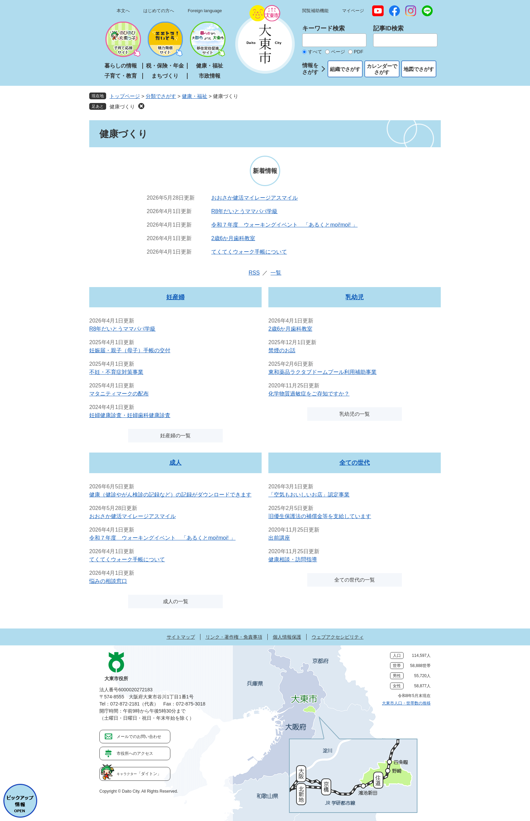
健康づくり (122, 106)
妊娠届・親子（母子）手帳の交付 (129, 350)
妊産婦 (175, 297)
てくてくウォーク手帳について (249, 252)
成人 (175, 462)
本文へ (123, 10)
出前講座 (279, 538)
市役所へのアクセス (135, 753)
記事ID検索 (388, 28)
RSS (254, 273)
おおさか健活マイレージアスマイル (254, 198)
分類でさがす (161, 96)
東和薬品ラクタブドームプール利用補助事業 (322, 372)
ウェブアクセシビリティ (338, 637)
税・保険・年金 (165, 66)
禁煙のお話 (281, 350)
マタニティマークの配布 (119, 393)
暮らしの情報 (120, 66)
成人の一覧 (175, 601)
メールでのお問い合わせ (139, 736)
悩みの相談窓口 (108, 581)
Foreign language (205, 10)
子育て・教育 (120, 76)
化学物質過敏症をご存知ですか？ (309, 393)
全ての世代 (354, 462)
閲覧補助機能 (315, 10)
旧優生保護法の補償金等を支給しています (319, 516)
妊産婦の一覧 (175, 435)
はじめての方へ (158, 10)
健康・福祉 (209, 66)
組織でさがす (345, 69)
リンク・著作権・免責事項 (234, 637)
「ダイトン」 (139, 773)
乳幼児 (354, 297)
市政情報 (209, 76)
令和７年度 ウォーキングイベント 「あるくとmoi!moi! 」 (284, 225)
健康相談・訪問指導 (292, 559)
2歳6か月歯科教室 (233, 238)
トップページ (125, 96)
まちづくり (164, 76)
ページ (338, 51)
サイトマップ (181, 637)
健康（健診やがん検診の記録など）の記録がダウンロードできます (170, 494)
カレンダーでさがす (382, 69)
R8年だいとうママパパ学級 (244, 211)
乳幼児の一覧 (354, 414)
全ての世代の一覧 (354, 580)
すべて (315, 51)
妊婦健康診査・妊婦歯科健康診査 (129, 415)
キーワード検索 (323, 28)
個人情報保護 (287, 637)
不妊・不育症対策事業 (116, 372)
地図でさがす (419, 69)
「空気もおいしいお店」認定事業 (309, 494)
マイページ (353, 10)
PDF (358, 51)
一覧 (275, 273)
